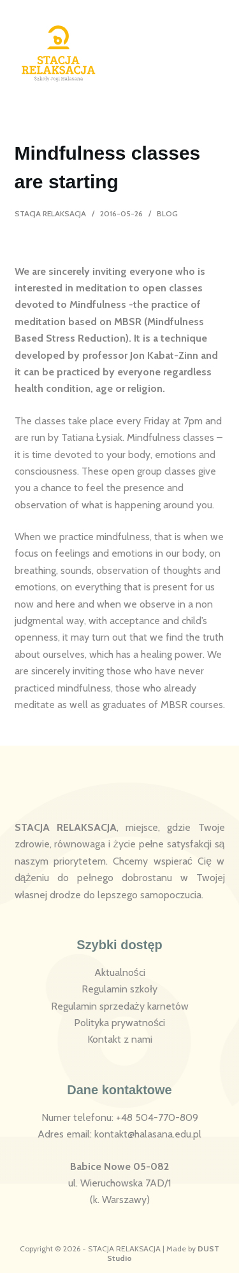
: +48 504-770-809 (155, 1117)
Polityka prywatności (119, 1023)
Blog (167, 213)
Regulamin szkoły (119, 989)
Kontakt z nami (119, 1039)
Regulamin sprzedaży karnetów (120, 1006)
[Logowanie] (184, 53)
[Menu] (217, 54)
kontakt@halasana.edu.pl (147, 1134)
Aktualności (119, 972)
